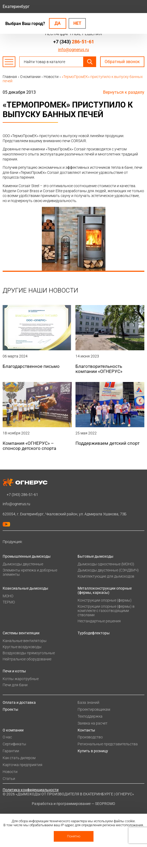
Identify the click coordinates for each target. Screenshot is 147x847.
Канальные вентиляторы (25, 641)
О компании (13, 730)
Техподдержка (90, 716)
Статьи (9, 778)
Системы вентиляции (21, 633)
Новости (10, 772)
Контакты (86, 730)
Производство (90, 737)
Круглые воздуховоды (22, 647)
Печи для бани (15, 685)
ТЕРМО (9, 602)
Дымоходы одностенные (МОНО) (106, 564)
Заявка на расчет (93, 723)
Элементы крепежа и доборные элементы (30, 572)
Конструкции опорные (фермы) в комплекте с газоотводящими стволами (106, 610)
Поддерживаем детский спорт (107, 443)
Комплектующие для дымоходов (106, 576)
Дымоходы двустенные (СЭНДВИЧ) (108, 570)
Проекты (10, 709)
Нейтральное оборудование (27, 659)
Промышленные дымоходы (27, 556)
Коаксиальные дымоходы (25, 588)
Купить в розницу (93, 751)
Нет (77, 23)
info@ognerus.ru (73, 49)
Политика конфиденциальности (31, 790)
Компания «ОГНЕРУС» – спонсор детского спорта (29, 446)
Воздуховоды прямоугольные (29, 653)
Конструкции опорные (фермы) (105, 600)
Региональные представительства (108, 744)
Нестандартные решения (99, 621)
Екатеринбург (16, 6)
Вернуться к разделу (123, 92)
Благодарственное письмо (31, 366)
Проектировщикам (94, 709)
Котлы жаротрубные (21, 679)
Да (58, 23)
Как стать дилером (19, 758)
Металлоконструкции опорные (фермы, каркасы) (105, 590)
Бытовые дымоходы (95, 556)
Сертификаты (14, 744)
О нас (7, 737)
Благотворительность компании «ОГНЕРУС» (98, 369)
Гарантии (11, 751)
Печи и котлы (14, 671)
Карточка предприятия (22, 765)
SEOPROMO (105, 803)
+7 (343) (73, 41)
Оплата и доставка (19, 702)
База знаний (88, 702)
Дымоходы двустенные (23, 564)
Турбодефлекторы (94, 633)
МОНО (8, 596)
